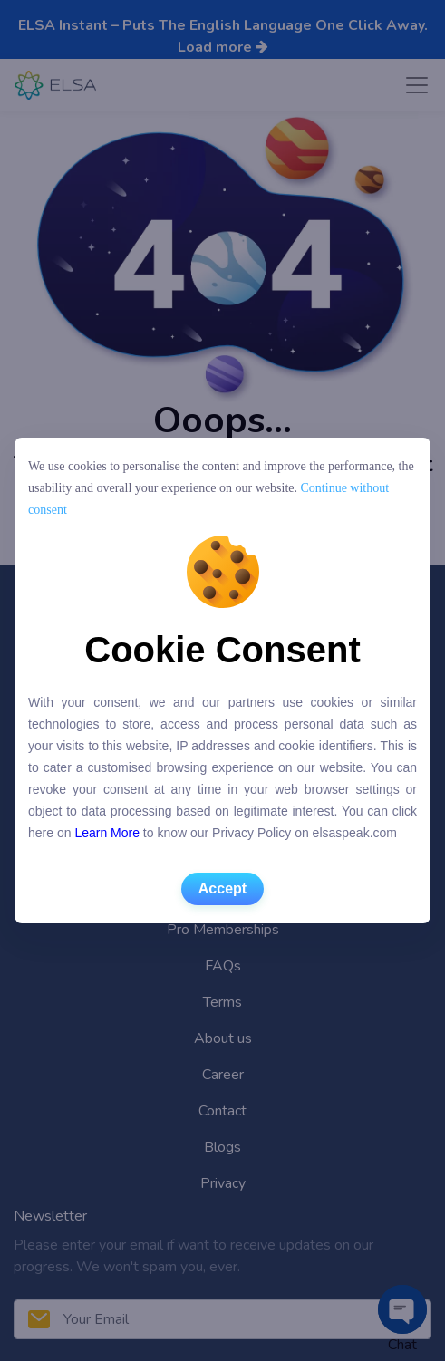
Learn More (107, 832)
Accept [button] (222, 888)
